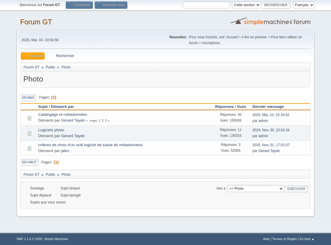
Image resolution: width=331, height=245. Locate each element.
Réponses (224, 106)
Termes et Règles (284, 239)
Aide (266, 239)
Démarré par (62, 106)
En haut (29, 162)
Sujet (43, 106)
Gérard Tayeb (73, 120)
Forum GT (36, 22)
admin (263, 121)
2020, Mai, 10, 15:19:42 (270, 115)
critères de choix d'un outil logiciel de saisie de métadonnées (90, 145)
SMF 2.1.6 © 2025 (29, 239)
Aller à (221, 188)
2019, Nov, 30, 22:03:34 (271, 130)
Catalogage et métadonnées (62, 114)
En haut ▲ (307, 239)
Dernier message (270, 106)
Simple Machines (56, 239)
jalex (65, 151)
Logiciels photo (51, 130)
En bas (28, 97)
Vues (241, 106)
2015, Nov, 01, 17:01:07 (271, 145)
